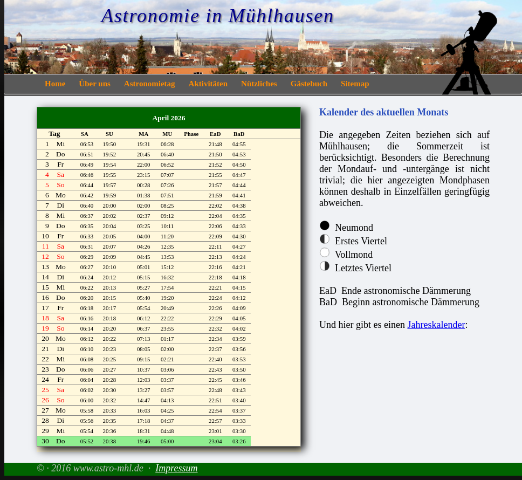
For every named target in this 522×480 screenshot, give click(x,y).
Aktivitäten (208, 83)
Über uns (95, 83)
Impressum (176, 468)
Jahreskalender (436, 324)
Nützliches (259, 83)
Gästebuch (309, 83)
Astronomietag (149, 83)
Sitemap (355, 83)
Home (55, 83)
